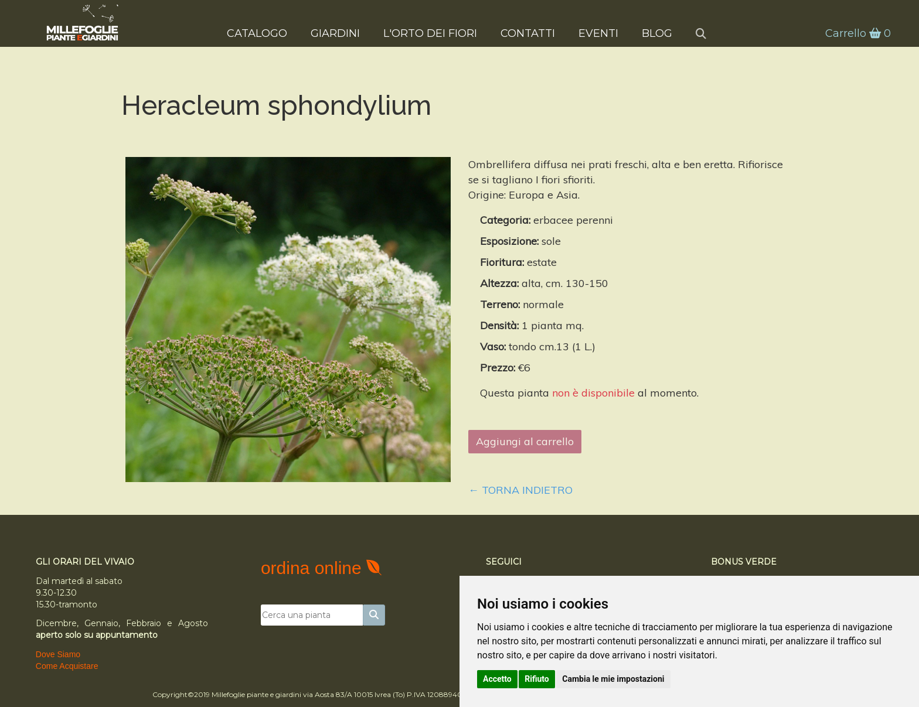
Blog (657, 32)
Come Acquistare (67, 666)
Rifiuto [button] (537, 679)
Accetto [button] (497, 679)
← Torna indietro (520, 490)
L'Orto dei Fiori (430, 32)
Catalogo (257, 32)
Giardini (335, 32)
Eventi (598, 32)
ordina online (313, 568)
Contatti (528, 32)
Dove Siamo (58, 654)
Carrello (857, 33)
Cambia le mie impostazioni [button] (613, 679)
